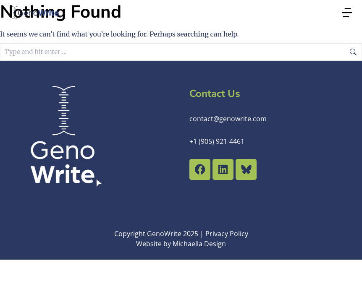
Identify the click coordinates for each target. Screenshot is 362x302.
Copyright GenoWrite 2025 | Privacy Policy (181, 233)
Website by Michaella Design (181, 243)
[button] (347, 12)
